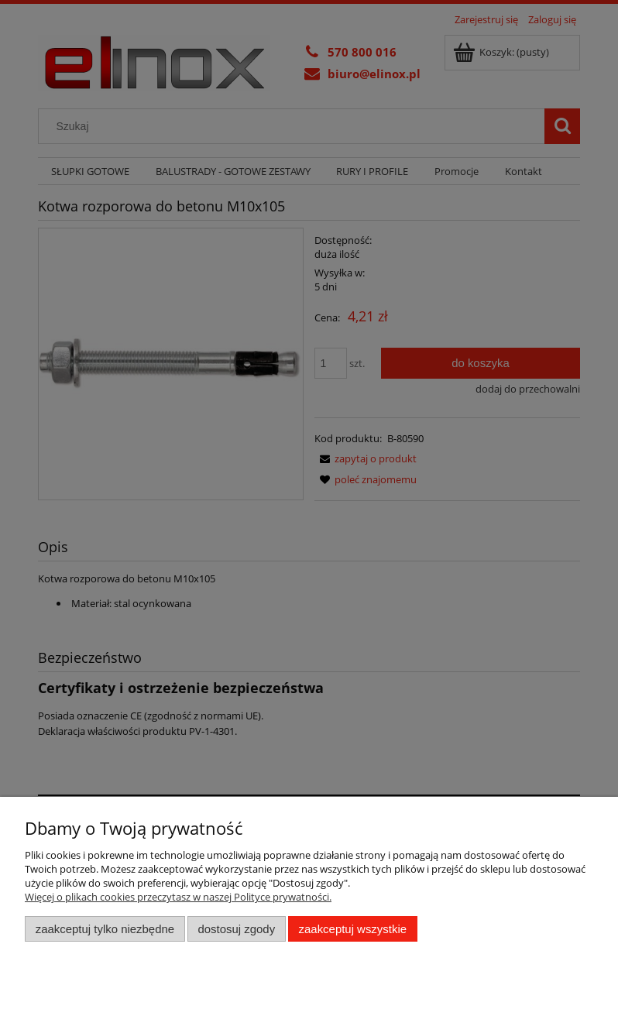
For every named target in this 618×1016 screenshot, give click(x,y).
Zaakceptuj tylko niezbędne (105, 928)
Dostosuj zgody (236, 928)
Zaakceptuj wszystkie (353, 928)
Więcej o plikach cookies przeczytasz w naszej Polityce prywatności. (178, 897)
